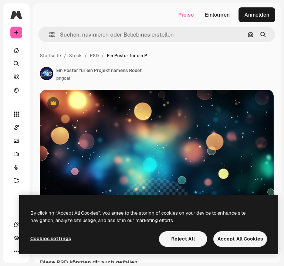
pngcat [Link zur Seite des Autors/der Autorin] (63, 78)
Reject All (183, 239)
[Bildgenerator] (20, 141)
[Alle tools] (16, 114)
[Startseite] (16, 50)
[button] (49, 34)
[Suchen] (16, 63)
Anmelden (256, 14)
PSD (94, 56)
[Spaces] (20, 127)
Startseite (50, 56)
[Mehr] (16, 251)
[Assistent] (20, 181)
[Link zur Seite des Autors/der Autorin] (46, 73)
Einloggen (217, 14)
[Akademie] (16, 238)
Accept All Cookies (240, 239)
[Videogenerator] (20, 154)
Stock (75, 56)
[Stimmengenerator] (20, 167)
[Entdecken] (16, 90)
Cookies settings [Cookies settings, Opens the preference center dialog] (50, 238)
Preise (186, 14)
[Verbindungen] (16, 225)
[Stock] (16, 77)
